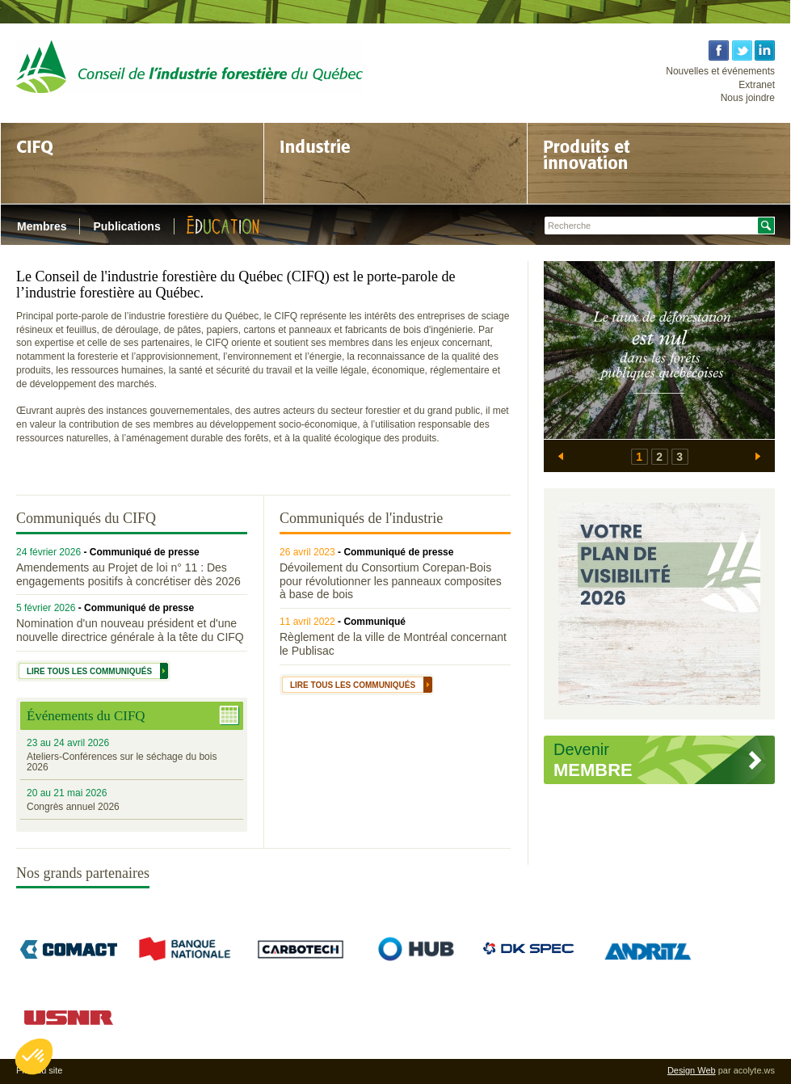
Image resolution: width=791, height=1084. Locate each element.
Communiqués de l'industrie (361, 518)
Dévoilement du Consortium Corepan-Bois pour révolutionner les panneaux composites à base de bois (391, 581)
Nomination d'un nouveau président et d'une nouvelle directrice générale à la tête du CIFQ (130, 630)
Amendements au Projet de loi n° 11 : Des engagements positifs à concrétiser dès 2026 (128, 574)
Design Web (691, 1070)
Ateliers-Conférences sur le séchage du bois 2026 (122, 762)
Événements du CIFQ (86, 715)
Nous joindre (748, 97)
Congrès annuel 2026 (73, 806)
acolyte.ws (754, 1070)
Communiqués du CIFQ (86, 518)
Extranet (756, 85)
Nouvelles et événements (720, 71)
